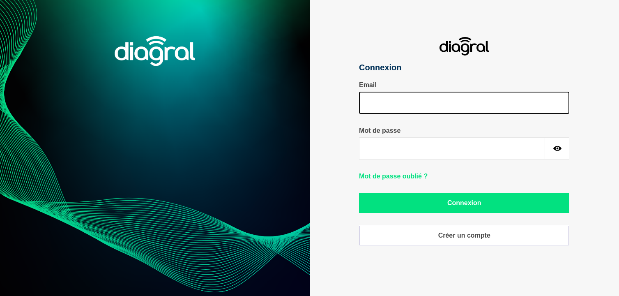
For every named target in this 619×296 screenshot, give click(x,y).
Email (368, 84)
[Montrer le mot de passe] (557, 148)
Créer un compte (464, 235)
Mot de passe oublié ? (393, 176)
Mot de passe (379, 130)
